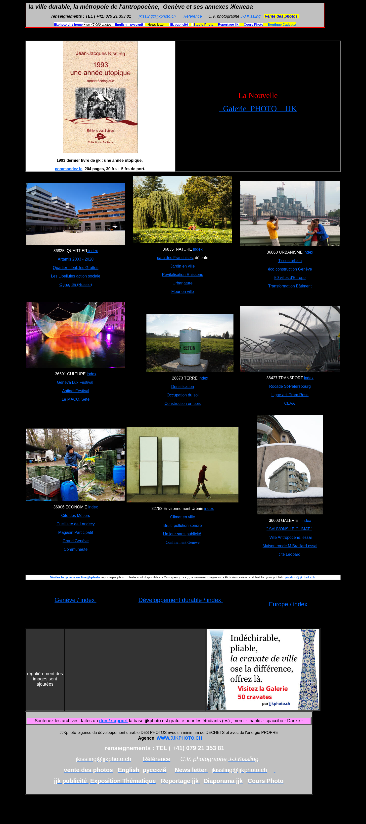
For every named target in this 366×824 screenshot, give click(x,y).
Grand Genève (76, 541)
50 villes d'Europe (290, 277)
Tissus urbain (290, 261)
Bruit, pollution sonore (182, 525)
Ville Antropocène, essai (290, 537)
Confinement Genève (182, 542)
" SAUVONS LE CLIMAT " (289, 529)
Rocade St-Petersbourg (290, 386)
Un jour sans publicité (182, 534)
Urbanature (182, 283)
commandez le (68, 169)
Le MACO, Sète (76, 399)
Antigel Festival (75, 391)
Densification (182, 387)
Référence (192, 16)
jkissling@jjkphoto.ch (157, 16)
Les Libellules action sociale (75, 276)
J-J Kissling (250, 16)
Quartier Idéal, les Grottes (75, 268)
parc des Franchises (175, 258)
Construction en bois (182, 403)
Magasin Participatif (75, 532)
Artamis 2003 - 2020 (75, 259)
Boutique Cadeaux (282, 24)
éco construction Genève (290, 269)
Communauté (76, 549)
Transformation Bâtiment (290, 286)
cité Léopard (289, 554)
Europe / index (288, 604)
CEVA (289, 403)
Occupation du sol (182, 395)
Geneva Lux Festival (75, 382)
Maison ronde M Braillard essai (290, 546)
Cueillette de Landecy (75, 524)
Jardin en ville (182, 266)
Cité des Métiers (75, 515)
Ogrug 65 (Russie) (75, 284)
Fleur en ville (182, 291)
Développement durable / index (180, 600)
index (92, 251)
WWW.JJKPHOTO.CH (179, 738)
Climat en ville (182, 517)
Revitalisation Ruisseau (182, 275)
